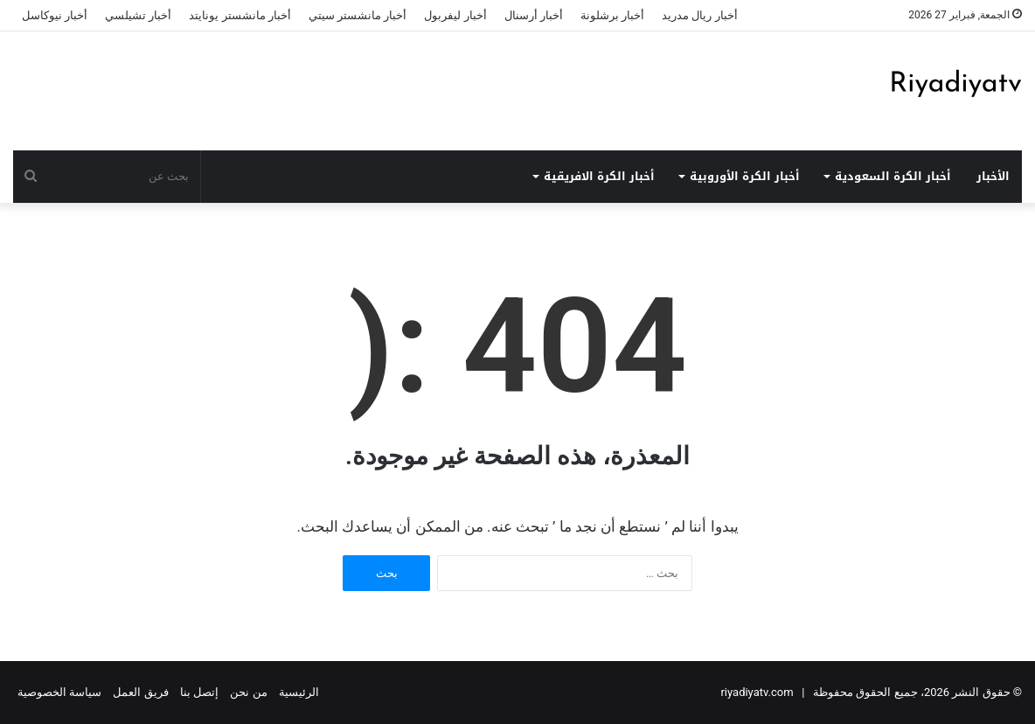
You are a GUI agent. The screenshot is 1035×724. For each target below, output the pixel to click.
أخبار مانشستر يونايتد (239, 15)
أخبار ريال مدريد (699, 15)
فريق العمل (140, 692)
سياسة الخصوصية (59, 692)
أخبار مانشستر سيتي (357, 15)
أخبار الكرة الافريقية (599, 176)
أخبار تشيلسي (138, 15)
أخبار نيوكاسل (54, 15)
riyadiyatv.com (756, 692)
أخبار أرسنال (533, 15)
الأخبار (993, 176)
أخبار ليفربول (455, 15)
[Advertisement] (345, 88)
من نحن (248, 692)
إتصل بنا (199, 692)
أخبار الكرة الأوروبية (745, 176)
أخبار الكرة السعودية (893, 176)
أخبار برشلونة (612, 15)
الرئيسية (299, 692)
